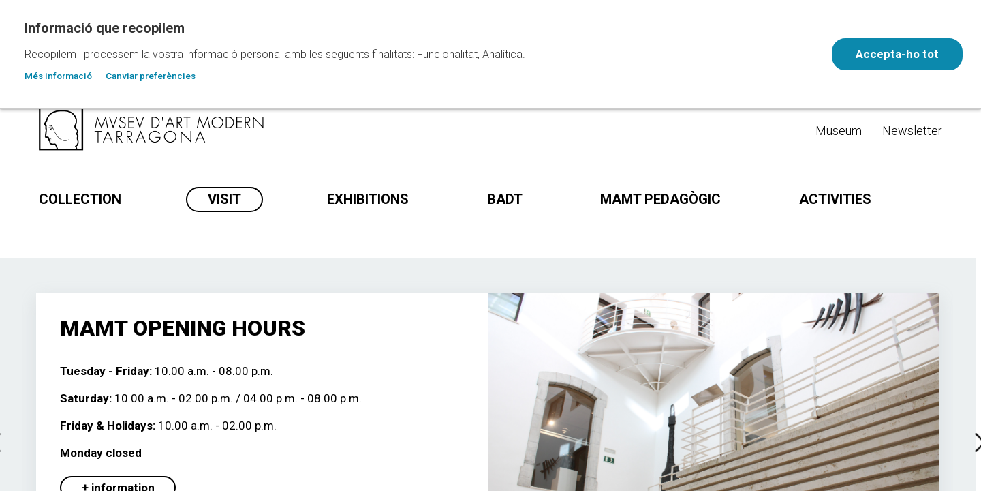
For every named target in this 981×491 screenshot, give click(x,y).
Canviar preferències (151, 75)
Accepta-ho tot (896, 54)
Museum (838, 130)
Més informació (58, 75)
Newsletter (912, 130)
